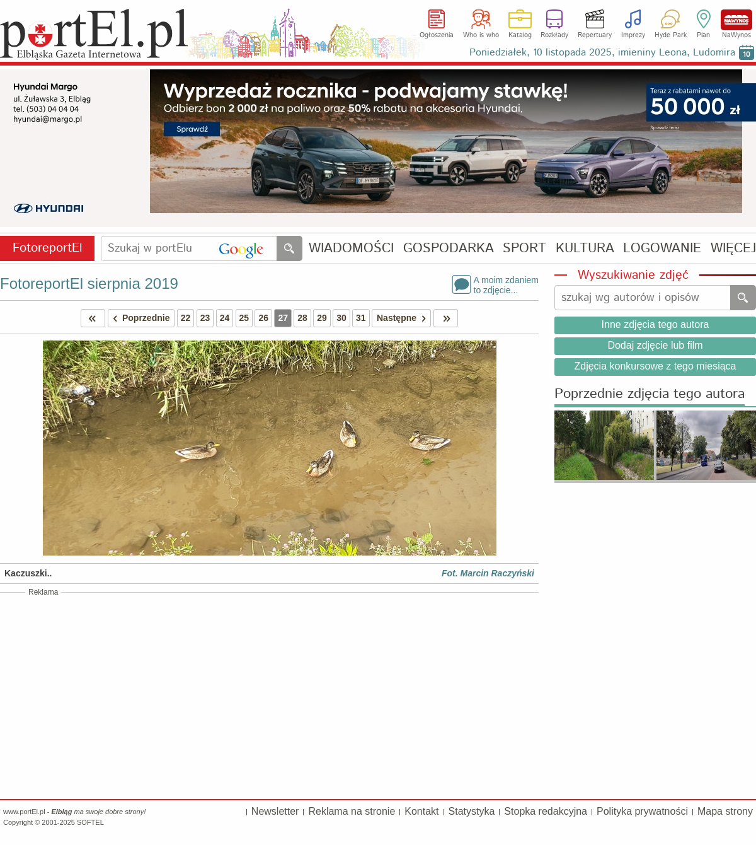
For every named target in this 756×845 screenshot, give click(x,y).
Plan (703, 35)
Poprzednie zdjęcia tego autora (649, 394)
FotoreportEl (48, 248)
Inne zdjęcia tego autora (655, 324)
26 (263, 318)
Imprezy (633, 35)
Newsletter (275, 811)
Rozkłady (554, 35)
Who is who (481, 35)
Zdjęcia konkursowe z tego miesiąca (655, 366)
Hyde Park (671, 35)
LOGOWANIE (662, 248)
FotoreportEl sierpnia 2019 (89, 283)
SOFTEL (90, 822)
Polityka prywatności (642, 811)
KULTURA (585, 248)
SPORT (524, 248)
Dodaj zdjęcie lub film (654, 345)
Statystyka (472, 811)
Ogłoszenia (437, 35)
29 (322, 318)
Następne (403, 318)
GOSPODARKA (448, 248)
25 (244, 318)
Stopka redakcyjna (545, 811)
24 (225, 318)
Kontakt (421, 811)
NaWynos (736, 19)
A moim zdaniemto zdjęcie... (506, 284)
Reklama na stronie (351, 811)
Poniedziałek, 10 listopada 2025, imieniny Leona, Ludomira (602, 52)
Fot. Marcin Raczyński (488, 573)
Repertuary (595, 35)
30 (341, 318)
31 (361, 318)
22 (186, 318)
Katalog (520, 35)
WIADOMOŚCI (351, 248)
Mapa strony (725, 811)
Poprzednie (139, 318)
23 (205, 318)
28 (302, 318)
